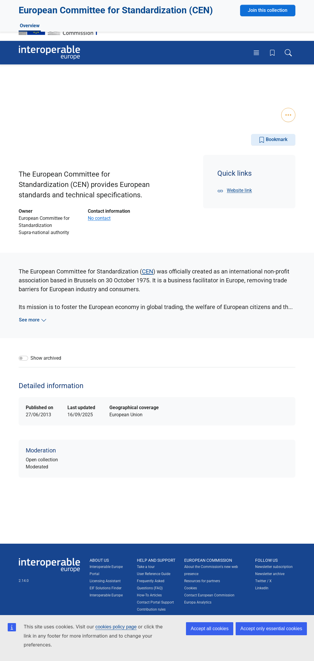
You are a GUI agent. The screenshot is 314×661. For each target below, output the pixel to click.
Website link (234, 190)
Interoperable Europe (106, 595)
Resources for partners (202, 581)
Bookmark (273, 140)
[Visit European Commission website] (61, 24)
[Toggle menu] (256, 52)
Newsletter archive (269, 574)
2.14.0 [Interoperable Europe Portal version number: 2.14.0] (24, 581)
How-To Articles (149, 595)
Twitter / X (263, 581)
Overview (30, 109)
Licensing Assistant (105, 581)
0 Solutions (37, 86)
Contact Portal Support (155, 602)
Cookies (190, 588)
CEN (147, 271)
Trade (44, 95)
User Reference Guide (153, 574)
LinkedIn (261, 588)
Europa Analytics (197, 602)
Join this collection (267, 75)
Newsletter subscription (274, 567)
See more (33, 320)
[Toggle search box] (288, 52)
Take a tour (146, 567)
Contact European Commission (209, 595)
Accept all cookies (210, 628)
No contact (99, 218)
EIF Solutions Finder (106, 588)
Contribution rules (151, 609)
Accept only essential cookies (271, 628)
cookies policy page (116, 626)
